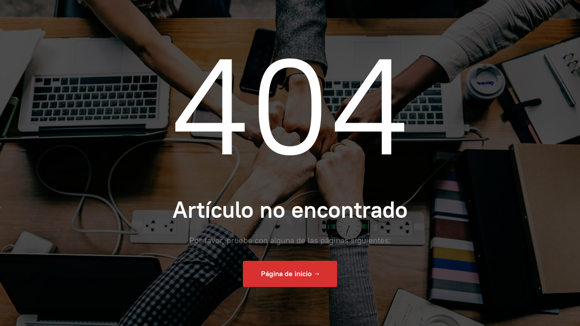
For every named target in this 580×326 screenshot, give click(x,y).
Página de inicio (290, 274)
